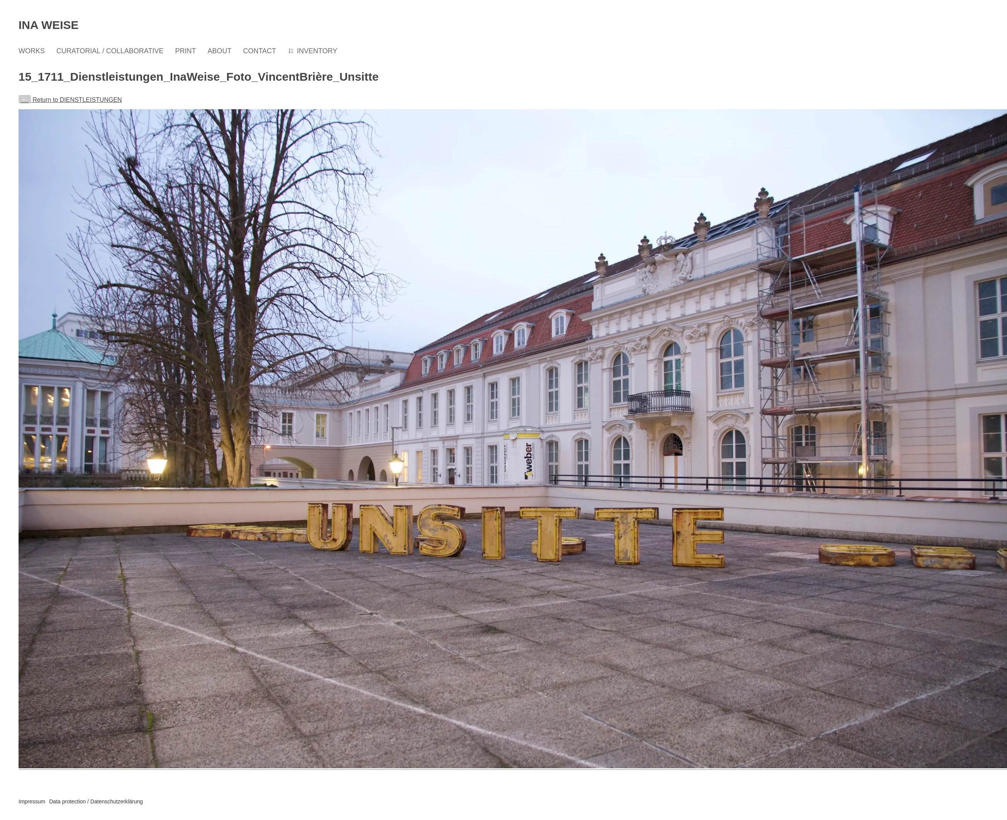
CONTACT (259, 51)
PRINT (185, 51)
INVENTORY (317, 51)
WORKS (32, 51)
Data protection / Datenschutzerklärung (96, 801)
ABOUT (219, 51)
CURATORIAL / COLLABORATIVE (109, 51)
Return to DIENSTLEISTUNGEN (70, 100)
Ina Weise (49, 25)
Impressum (32, 801)
